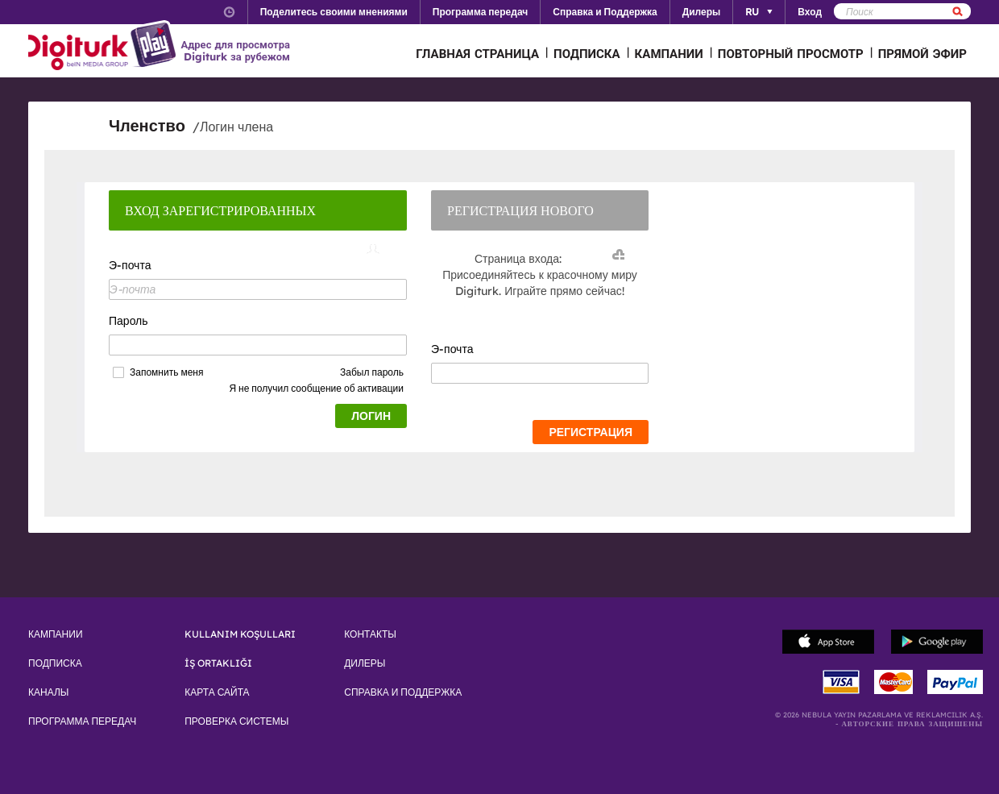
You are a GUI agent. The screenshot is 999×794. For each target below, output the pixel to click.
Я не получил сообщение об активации (316, 388)
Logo (104, 46)
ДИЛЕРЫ (364, 663)
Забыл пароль (372, 372)
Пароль (128, 320)
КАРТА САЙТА (216, 692)
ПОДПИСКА (586, 53)
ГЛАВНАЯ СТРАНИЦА (477, 53)
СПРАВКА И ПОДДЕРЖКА (403, 692)
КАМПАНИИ (669, 53)
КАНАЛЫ (48, 692)
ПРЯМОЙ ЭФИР (922, 53)
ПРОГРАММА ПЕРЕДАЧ (82, 721)
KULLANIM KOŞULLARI (240, 634)
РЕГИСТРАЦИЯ (590, 432)
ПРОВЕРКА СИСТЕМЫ (236, 721)
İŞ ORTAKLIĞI (218, 663)
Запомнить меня (166, 372)
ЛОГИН (371, 416)
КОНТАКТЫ (370, 634)
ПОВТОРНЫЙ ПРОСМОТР (791, 53)
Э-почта (130, 265)
